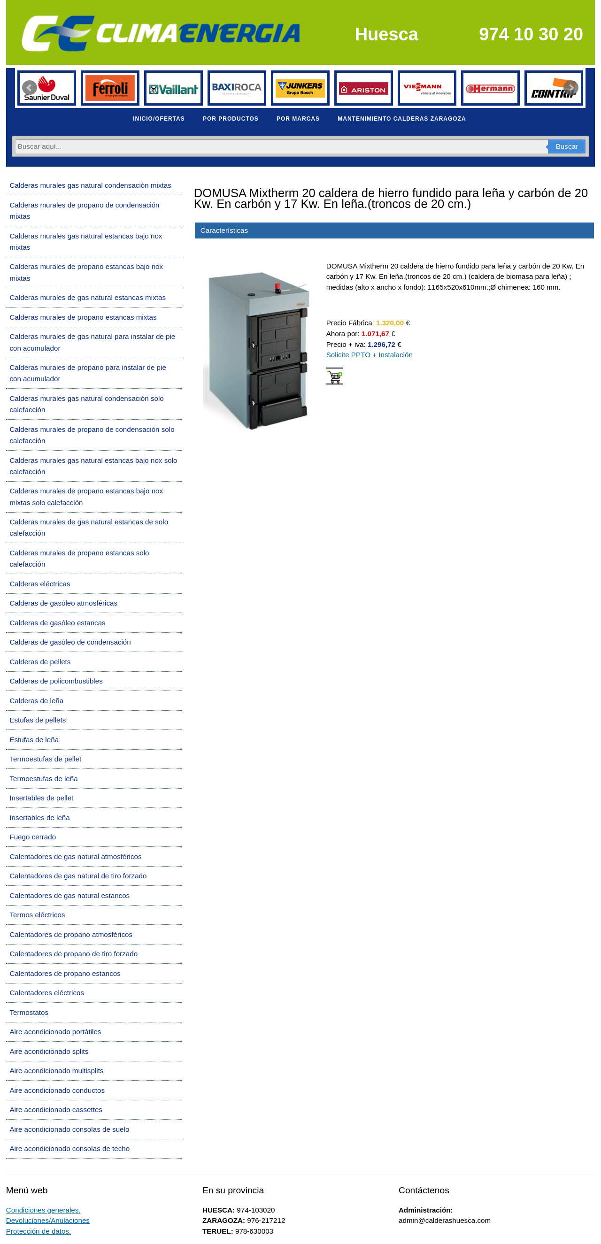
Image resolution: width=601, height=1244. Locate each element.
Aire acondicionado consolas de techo (69, 1148)
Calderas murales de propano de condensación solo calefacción (91, 435)
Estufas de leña (34, 740)
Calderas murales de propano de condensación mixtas (84, 210)
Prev (29, 87)
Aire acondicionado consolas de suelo (69, 1129)
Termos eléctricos (37, 915)
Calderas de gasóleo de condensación (70, 642)
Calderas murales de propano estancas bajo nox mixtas (86, 272)
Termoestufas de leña (43, 779)
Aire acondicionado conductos (57, 1090)
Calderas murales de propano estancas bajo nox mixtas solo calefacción (86, 496)
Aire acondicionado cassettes (55, 1109)
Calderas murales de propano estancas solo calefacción (79, 558)
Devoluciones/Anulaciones (48, 1220)
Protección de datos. (38, 1231)
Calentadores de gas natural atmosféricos (75, 856)
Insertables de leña (39, 818)
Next (570, 87)
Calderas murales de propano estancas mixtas (82, 317)
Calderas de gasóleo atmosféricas (63, 603)
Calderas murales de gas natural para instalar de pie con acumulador (92, 342)
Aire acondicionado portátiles (55, 1032)
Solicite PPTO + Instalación (369, 355)
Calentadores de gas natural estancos (69, 895)
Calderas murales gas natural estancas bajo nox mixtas (85, 241)
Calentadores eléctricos (46, 993)
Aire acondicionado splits (48, 1051)
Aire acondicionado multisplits (56, 1071)
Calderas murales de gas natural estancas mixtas (87, 297)
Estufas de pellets (37, 720)
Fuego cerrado (32, 837)
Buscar (567, 146)
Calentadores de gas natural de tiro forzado (77, 876)
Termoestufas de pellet (45, 759)
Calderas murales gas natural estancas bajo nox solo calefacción (93, 466)
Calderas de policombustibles (55, 681)
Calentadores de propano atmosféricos (70, 934)
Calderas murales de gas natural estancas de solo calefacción (88, 527)
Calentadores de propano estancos (64, 973)
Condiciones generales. (43, 1210)
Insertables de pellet (41, 798)
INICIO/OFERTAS (159, 118)
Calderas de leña (36, 701)
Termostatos (28, 1012)
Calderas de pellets (39, 662)
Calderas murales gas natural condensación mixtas (90, 185)
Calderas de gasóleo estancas (57, 623)
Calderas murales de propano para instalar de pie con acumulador (87, 373)
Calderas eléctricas (39, 584)
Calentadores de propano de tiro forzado (73, 954)
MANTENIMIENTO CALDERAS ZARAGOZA (402, 118)
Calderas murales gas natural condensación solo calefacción (86, 404)
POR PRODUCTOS (231, 118)
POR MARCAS (298, 118)
